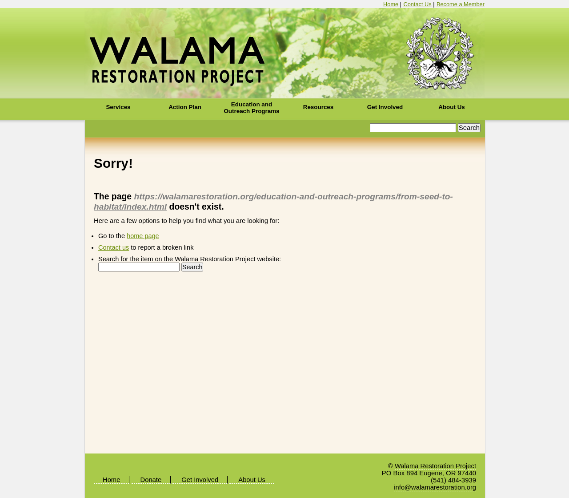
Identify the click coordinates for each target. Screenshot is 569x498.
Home (390, 4)
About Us (451, 107)
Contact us (113, 247)
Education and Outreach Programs (251, 107)
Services (118, 107)
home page (143, 235)
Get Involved (385, 107)
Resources (318, 107)
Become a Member (461, 4)
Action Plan (184, 107)
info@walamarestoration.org (435, 487)
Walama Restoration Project (284, 53)
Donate (151, 479)
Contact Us (417, 4)
